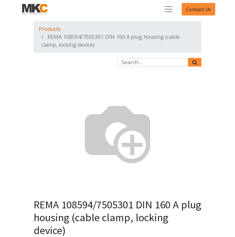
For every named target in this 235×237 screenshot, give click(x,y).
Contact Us (198, 9)
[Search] (194, 62)
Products (50, 29)
